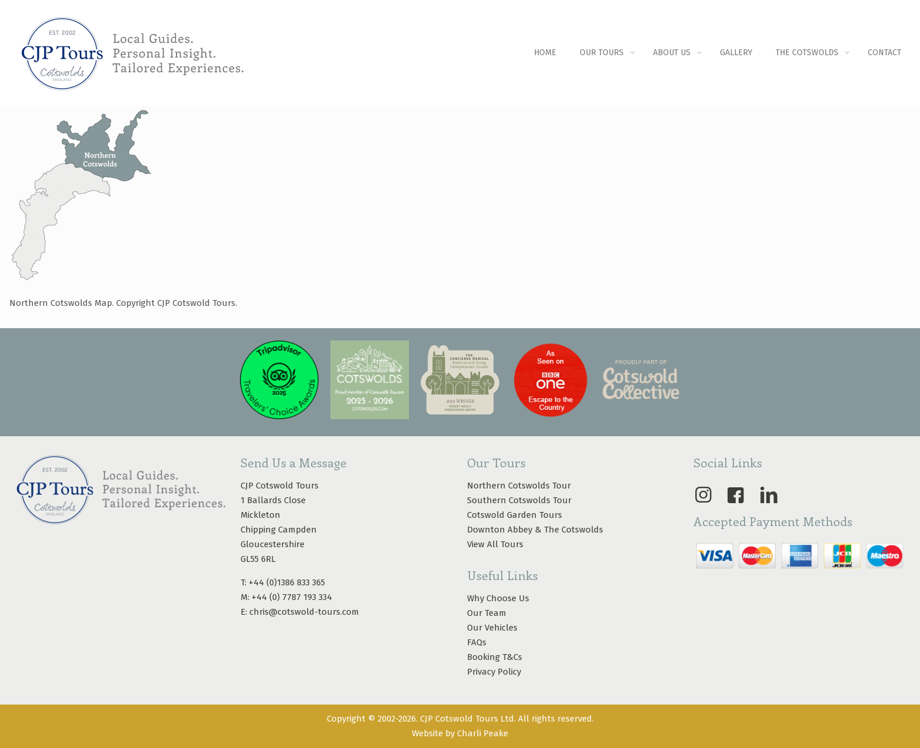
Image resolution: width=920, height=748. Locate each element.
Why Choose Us (498, 598)
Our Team (486, 613)
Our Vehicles (492, 627)
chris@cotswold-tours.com (304, 612)
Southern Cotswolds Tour (519, 500)
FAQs (476, 642)
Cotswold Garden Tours (514, 515)
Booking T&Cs (494, 657)
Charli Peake (482, 733)
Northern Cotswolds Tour (519, 485)
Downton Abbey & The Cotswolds (535, 529)
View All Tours (495, 544)
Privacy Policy (494, 671)
